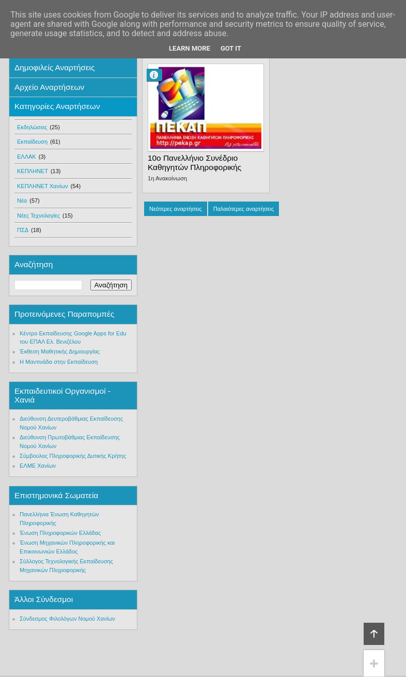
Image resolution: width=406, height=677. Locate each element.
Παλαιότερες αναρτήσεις (243, 209)
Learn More (189, 48)
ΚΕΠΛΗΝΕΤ (32, 171)
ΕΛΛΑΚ (26, 156)
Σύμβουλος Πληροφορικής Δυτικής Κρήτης (73, 456)
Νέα (22, 200)
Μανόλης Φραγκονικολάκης (158, 75)
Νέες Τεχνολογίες (38, 215)
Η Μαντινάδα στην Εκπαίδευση (59, 362)
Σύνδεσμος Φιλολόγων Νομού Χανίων (67, 619)
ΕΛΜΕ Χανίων (38, 466)
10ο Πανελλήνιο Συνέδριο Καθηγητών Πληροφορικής (194, 162)
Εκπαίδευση (32, 142)
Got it (231, 48)
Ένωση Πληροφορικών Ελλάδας (60, 533)
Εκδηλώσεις (32, 127)
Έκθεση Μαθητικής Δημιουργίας (60, 351)
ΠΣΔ (22, 230)
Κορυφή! (374, 634)
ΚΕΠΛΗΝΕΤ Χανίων (42, 186)
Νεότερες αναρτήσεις (175, 209)
